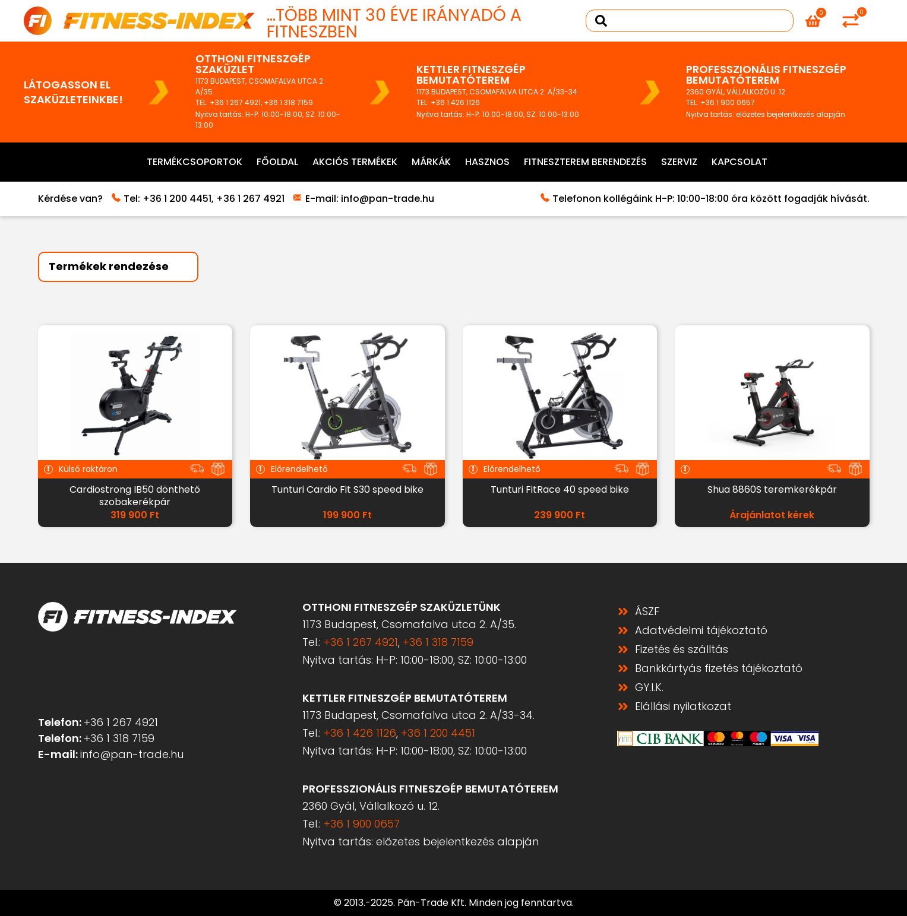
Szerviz (679, 162)
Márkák (431, 162)
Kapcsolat (739, 162)
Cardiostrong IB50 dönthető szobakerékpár (134, 495)
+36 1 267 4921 (235, 102)
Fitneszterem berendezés (585, 162)
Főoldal (277, 162)
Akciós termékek (354, 162)
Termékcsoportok (194, 162)
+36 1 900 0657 (727, 102)
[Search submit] (601, 21)
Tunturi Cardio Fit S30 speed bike (347, 489)
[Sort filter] (118, 267)
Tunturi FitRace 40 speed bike (560, 489)
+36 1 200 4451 (177, 198)
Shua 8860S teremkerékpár (772, 489)
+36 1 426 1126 (455, 102)
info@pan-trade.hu (387, 198)
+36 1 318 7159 (288, 102)
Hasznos (487, 162)
